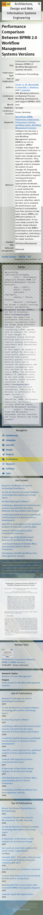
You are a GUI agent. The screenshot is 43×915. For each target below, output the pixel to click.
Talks (8, 474)
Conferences (12, 436)
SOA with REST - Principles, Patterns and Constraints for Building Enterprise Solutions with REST (21, 860)
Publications (12, 459)
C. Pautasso (32, 87)
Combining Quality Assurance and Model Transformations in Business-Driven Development (21, 517)
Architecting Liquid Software (15, 502)
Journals (10, 445)
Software (10, 469)
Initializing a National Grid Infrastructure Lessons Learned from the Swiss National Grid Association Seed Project (21, 508)
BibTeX (22, 257)
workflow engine (23, 125)
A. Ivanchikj (20, 87)
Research (10, 464)
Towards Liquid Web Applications (17, 894)
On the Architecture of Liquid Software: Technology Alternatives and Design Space (20, 495)
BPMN (29, 117)
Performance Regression (27, 120)
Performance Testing (25, 122)
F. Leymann (25, 90)
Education (11, 440)
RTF (29, 257)
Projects (10, 455)
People (9, 450)
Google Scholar (9, 257)
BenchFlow (20, 117)
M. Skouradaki (32, 85)
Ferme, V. (19, 85)
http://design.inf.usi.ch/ (21, 909)
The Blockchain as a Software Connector (21, 869)
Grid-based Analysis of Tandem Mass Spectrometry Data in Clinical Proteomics (19, 546)
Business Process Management (16, 676)
